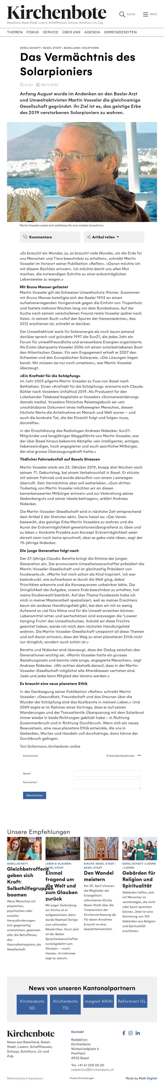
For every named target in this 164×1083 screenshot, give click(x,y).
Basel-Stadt (52, 48)
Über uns (71, 32)
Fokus (32, 32)
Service (50, 32)
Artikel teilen (101, 237)
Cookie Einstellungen (82, 1078)
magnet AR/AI (99, 1001)
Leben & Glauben (58, 863)
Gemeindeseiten (120, 32)
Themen (14, 32)
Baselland (72, 48)
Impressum (35, 1078)
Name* (27, 773)
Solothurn (90, 48)
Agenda (92, 32)
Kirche (89, 863)
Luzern (150, 863)
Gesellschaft (30, 48)
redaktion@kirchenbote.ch (92, 1070)
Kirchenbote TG (65, 1005)
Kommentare (37, 237)
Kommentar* (30, 782)
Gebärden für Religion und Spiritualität (138, 879)
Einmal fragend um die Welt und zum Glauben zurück (61, 886)
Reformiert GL (132, 1001)
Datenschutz (16, 1078)
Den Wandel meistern (99, 876)
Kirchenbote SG (32, 1005)
